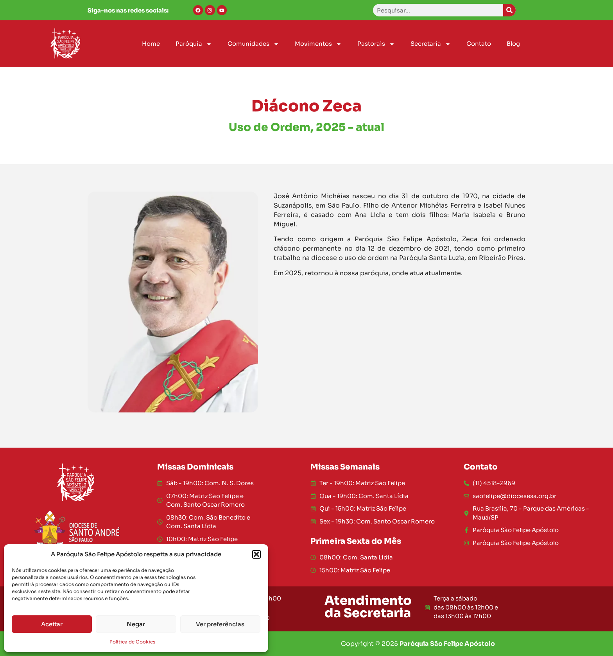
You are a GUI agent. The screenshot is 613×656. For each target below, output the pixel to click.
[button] (256, 554)
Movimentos (318, 44)
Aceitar (52, 624)
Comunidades (253, 44)
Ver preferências (220, 624)
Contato (478, 43)
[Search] (509, 10)
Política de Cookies (132, 642)
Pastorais (376, 44)
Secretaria (430, 44)
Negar (136, 624)
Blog (513, 43)
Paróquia (194, 44)
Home (151, 43)
